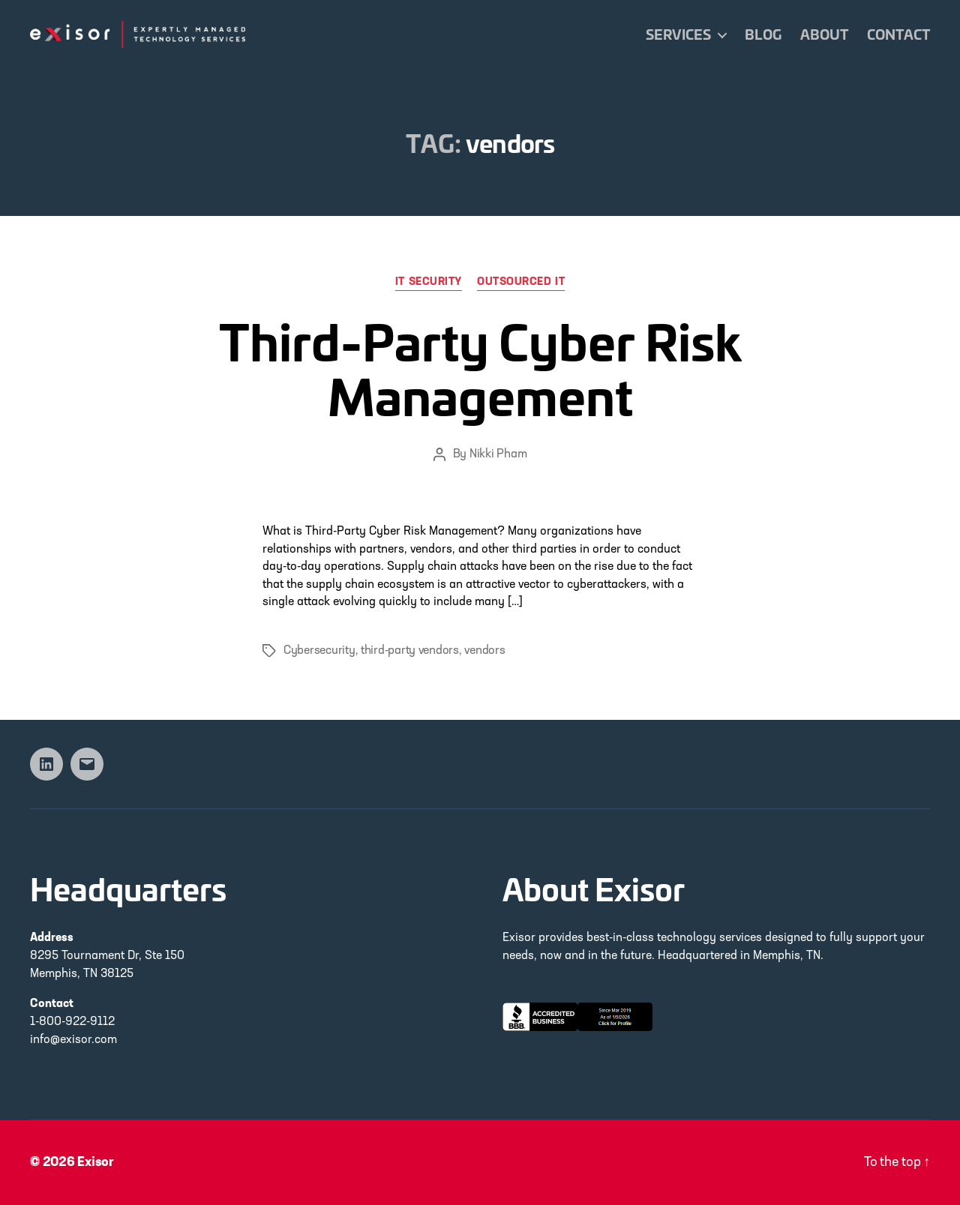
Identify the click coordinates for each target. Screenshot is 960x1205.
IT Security (428, 282)
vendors (484, 651)
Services (678, 34)
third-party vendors (410, 651)
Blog (763, 34)
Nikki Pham (498, 454)
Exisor (95, 1163)
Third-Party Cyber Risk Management (480, 367)
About (824, 34)
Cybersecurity (320, 651)
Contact (898, 34)
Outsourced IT (521, 282)
